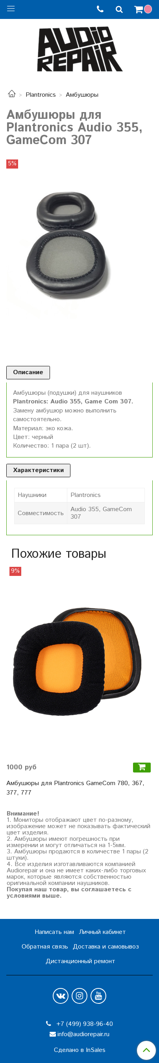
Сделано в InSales (79, 1050)
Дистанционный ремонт (80, 961)
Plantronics (41, 94)
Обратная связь (45, 946)
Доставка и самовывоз (106, 946)
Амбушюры (82, 94)
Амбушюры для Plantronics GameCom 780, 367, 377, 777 (75, 788)
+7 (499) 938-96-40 (83, 1024)
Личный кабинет (102, 932)
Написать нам (54, 932)
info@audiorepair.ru (83, 1034)
